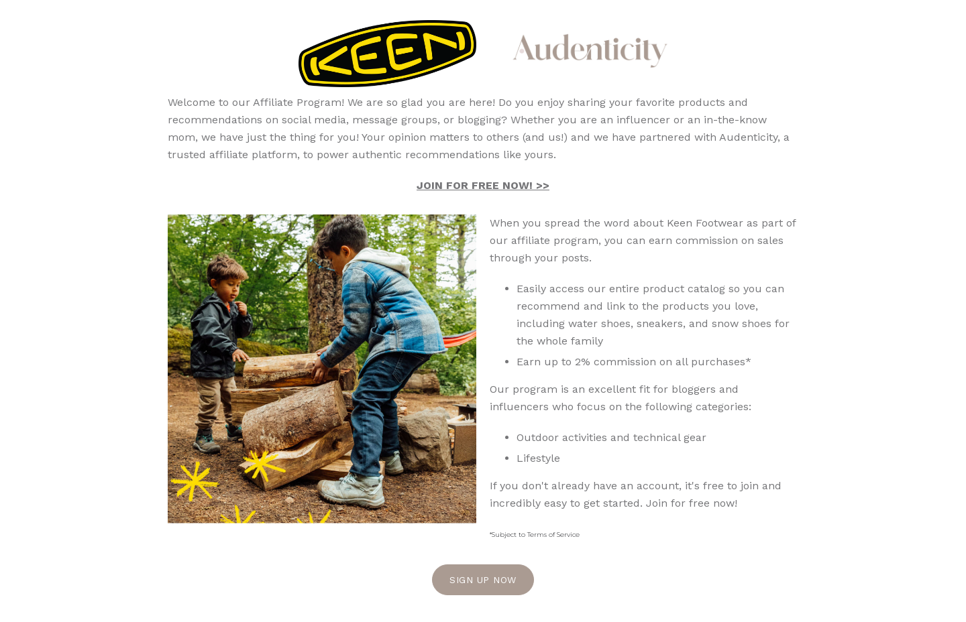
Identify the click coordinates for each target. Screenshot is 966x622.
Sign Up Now (483, 579)
